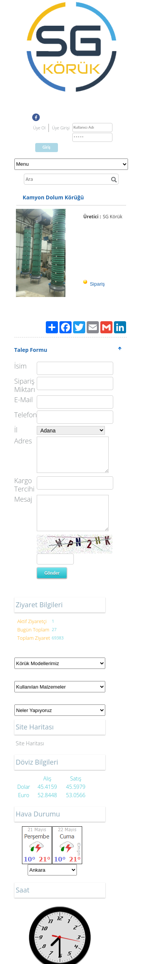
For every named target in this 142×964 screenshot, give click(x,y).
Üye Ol (39, 128)
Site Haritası (30, 743)
